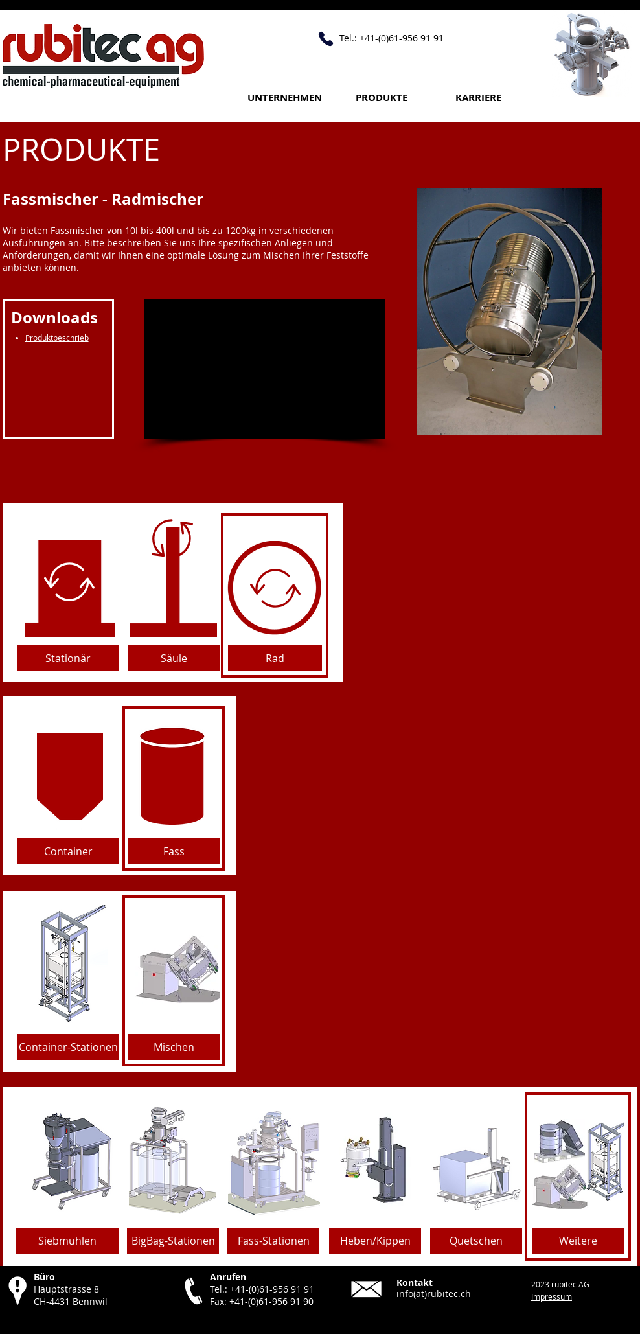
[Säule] (174, 658)
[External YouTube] (264, 369)
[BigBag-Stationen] (173, 1241)
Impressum (551, 1296)
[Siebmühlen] (67, 1241)
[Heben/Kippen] (375, 1241)
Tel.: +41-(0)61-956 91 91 (262, 1289)
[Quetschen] (476, 1241)
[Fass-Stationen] (273, 1241)
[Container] (68, 851)
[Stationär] (68, 658)
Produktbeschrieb (57, 337)
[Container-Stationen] (68, 1047)
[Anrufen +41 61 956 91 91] (326, 38)
